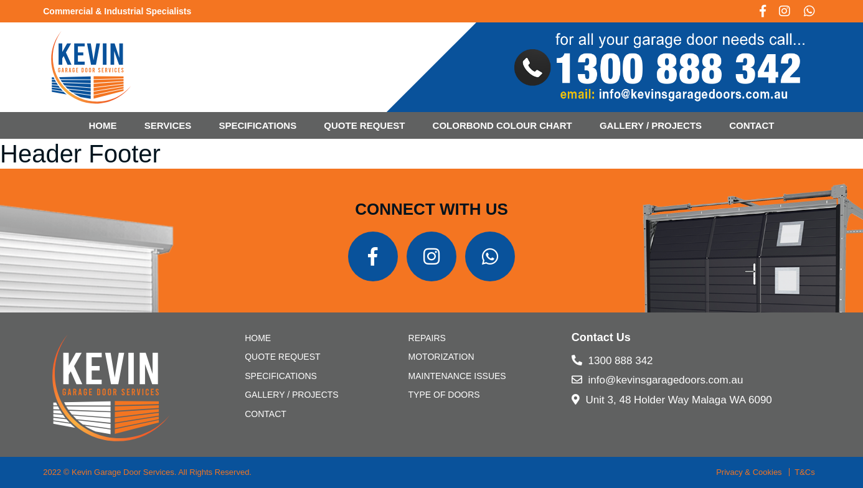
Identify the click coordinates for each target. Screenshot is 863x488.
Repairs (427, 338)
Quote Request (364, 125)
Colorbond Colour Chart (502, 125)
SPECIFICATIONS (257, 125)
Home (103, 125)
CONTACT (751, 125)
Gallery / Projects (651, 125)
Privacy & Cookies (748, 472)
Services (168, 125)
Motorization (441, 357)
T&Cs (805, 472)
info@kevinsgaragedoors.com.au (657, 380)
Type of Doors (444, 395)
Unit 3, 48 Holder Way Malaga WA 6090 (672, 400)
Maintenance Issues (457, 376)
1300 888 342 (612, 361)
